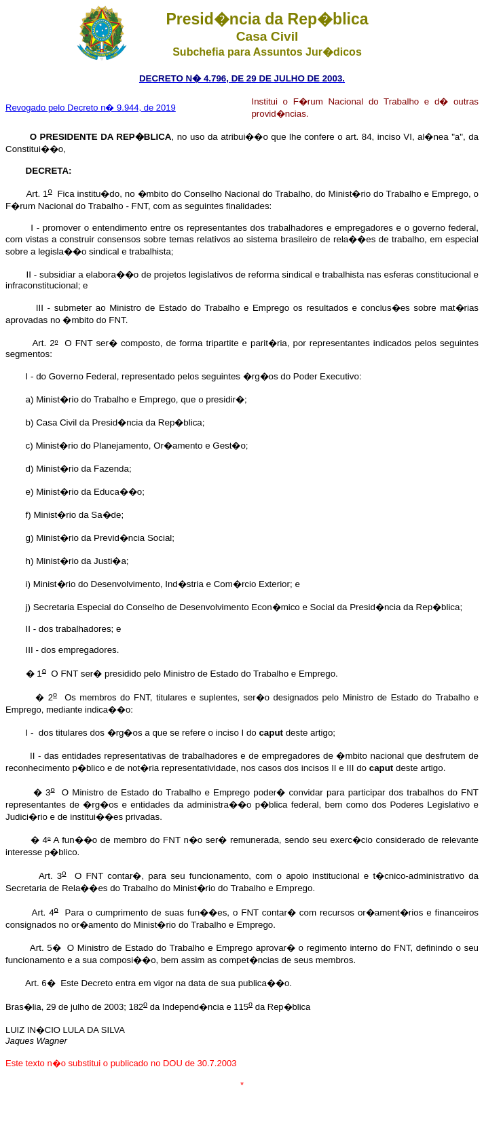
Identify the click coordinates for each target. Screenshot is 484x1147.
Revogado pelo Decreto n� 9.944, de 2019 (90, 107)
